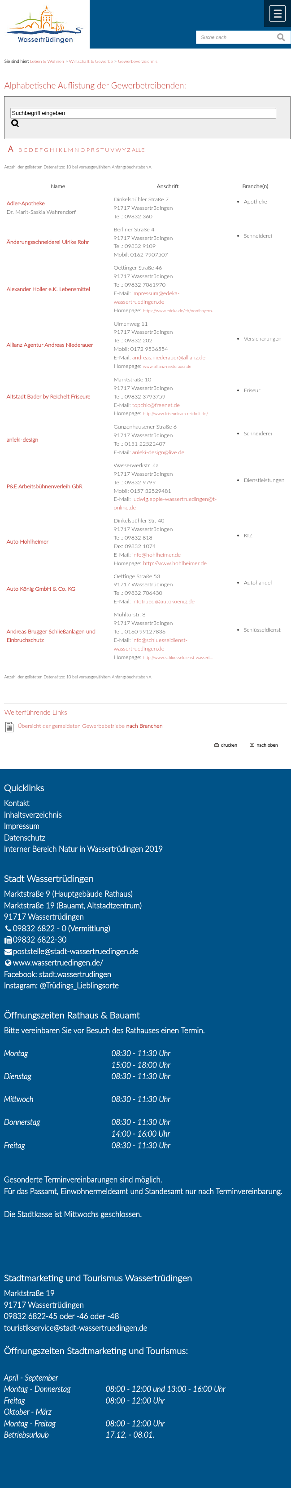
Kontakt (17, 803)
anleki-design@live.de (158, 452)
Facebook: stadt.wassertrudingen (57, 974)
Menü (277, 13)
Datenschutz (24, 837)
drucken (229, 745)
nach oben (267, 745)
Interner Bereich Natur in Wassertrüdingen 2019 (83, 849)
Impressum (21, 826)
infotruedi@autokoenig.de (163, 601)
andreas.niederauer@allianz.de (168, 357)
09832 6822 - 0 (35, 928)
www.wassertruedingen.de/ (58, 962)
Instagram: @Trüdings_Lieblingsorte (61, 985)
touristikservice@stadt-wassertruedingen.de (76, 1328)
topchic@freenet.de (156, 405)
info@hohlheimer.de (156, 554)
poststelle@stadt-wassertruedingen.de (75, 951)
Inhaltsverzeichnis (33, 814)
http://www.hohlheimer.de (175, 563)
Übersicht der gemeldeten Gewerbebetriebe (89, 725)
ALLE (138, 149)
